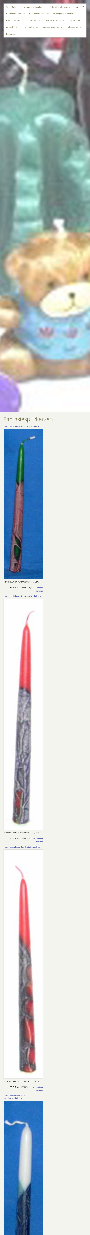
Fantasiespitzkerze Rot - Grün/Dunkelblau (22, 596)
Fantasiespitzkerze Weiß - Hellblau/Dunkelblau (15, 1097)
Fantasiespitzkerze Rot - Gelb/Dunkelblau (22, 847)
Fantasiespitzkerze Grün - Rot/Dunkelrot (21, 426)
